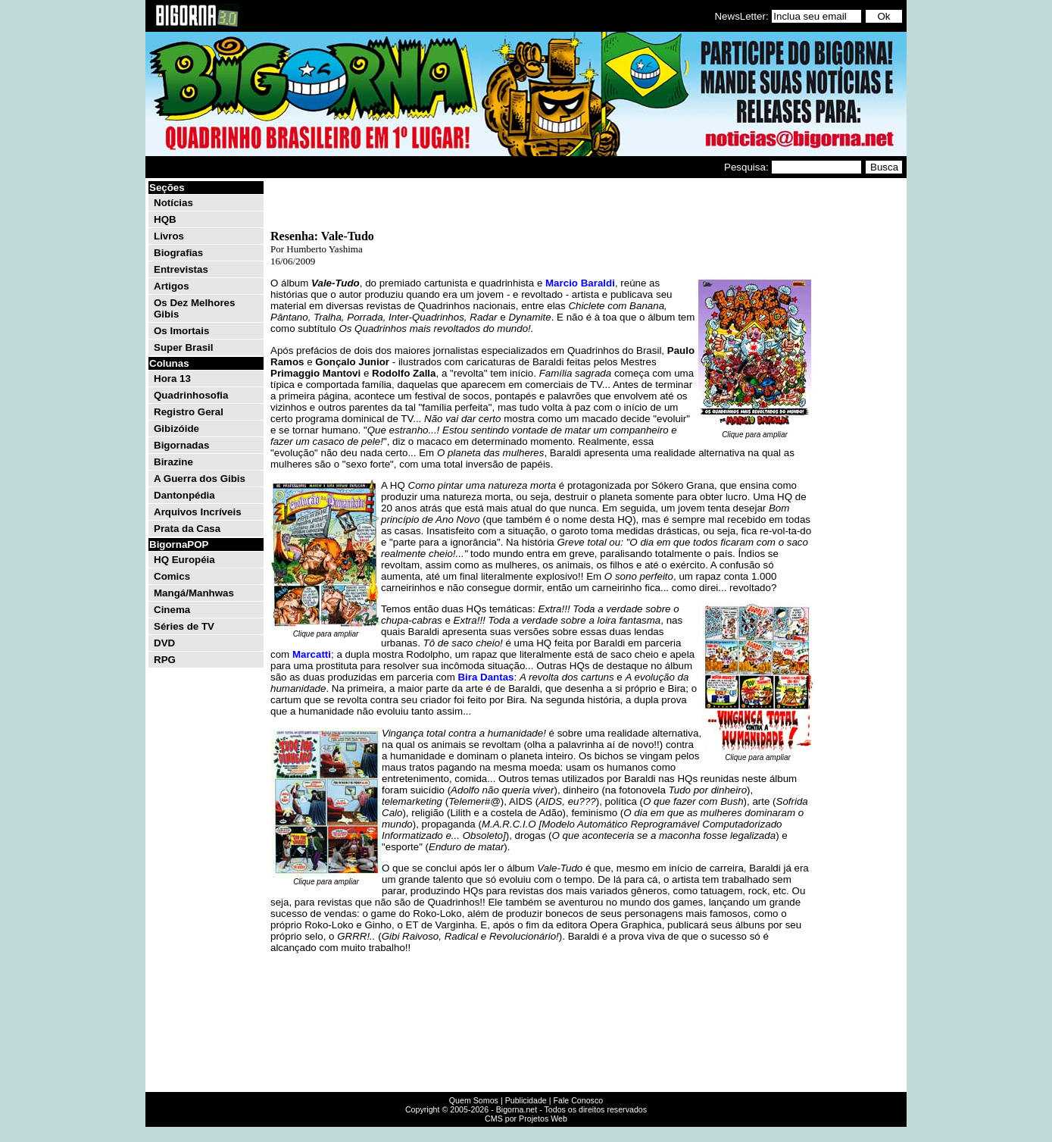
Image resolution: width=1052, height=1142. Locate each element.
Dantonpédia (184, 495)
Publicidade (526, 1100)
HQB (165, 219)
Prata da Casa (187, 528)
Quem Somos (473, 1100)
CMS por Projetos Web (526, 1118)
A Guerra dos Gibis (199, 478)
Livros (169, 236)
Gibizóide (176, 428)
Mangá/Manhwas (194, 593)
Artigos (171, 286)
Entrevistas (181, 269)
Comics (172, 576)
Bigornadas (181, 445)
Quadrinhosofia (191, 395)
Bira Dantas (485, 677)
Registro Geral (188, 412)
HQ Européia (184, 559)
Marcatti (311, 654)
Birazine (173, 462)
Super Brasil (184, 347)
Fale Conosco (578, 1100)
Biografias (178, 252)
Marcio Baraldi (580, 283)
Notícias (173, 202)
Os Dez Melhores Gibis (194, 308)
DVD (164, 643)
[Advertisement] (858, 407)
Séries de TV (184, 626)
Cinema (172, 609)
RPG (165, 659)
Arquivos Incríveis (198, 512)
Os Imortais (181, 330)
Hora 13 (172, 378)
